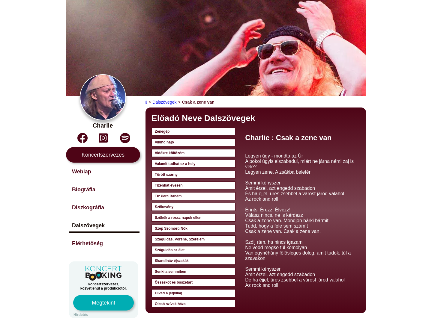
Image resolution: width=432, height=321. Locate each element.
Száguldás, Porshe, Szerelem (180, 239)
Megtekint (103, 303)
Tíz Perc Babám (168, 196)
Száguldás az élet (169, 250)
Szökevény (164, 207)
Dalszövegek (88, 225)
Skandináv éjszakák (172, 261)
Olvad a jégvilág (168, 293)
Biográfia (83, 190)
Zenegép (162, 131)
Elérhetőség (87, 243)
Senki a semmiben (170, 271)
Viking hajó (164, 142)
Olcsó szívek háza (170, 304)
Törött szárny (166, 174)
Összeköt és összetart (174, 282)
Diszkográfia (88, 208)
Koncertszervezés (103, 155)
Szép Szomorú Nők (171, 228)
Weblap (81, 172)
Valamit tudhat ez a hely (175, 164)
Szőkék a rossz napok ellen (178, 218)
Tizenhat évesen (168, 185)
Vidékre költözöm (169, 153)
